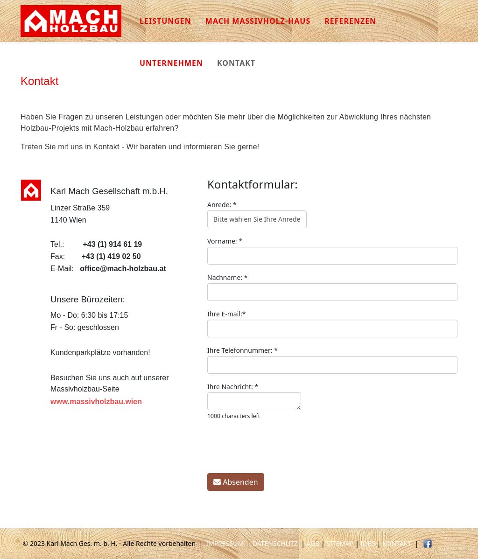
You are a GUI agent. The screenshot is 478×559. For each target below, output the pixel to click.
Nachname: (227, 277)
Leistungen (165, 21)
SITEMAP (339, 543)
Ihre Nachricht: (232, 386)
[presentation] (278, 447)
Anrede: (222, 204)
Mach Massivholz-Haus (257, 21)
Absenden (235, 482)
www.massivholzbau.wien (96, 401)
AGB (313, 543)
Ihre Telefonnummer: (242, 350)
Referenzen (350, 21)
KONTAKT (396, 543)
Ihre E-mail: (226, 313)
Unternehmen (171, 63)
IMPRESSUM (225, 543)
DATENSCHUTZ (275, 543)
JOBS (368, 543)
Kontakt (236, 63)
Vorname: (224, 241)
